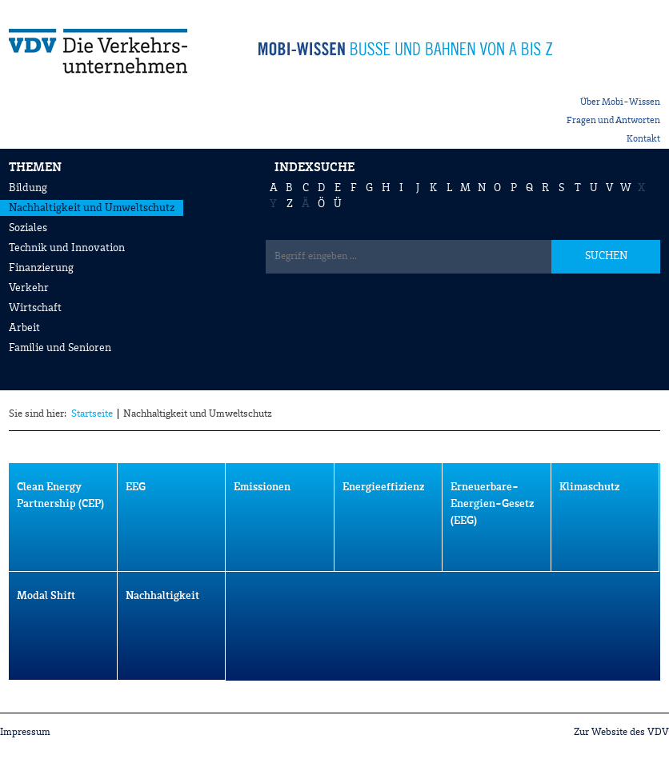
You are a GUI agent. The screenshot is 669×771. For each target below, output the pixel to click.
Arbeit (24, 328)
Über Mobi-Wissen (620, 102)
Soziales (28, 228)
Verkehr (29, 288)
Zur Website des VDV (621, 732)
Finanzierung (41, 268)
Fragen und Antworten (613, 121)
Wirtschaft (35, 308)
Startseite (92, 414)
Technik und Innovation (67, 248)
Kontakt (643, 139)
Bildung (28, 188)
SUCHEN (606, 256)
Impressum (25, 732)
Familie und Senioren (60, 348)
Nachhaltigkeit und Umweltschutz (91, 208)
